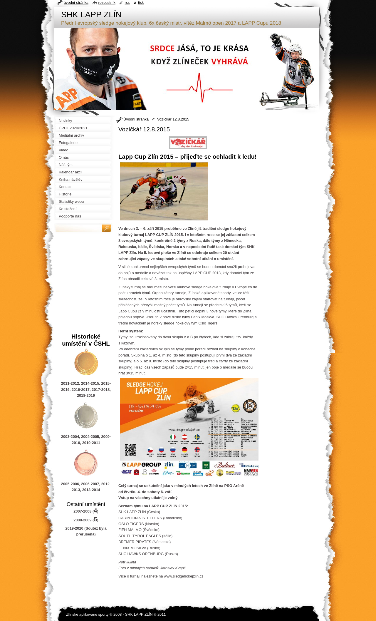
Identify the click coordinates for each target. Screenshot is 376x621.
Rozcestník (106, 2)
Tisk (141, 2)
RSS (127, 2)
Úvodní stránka (136, 119)
